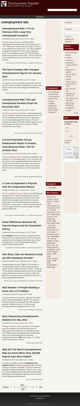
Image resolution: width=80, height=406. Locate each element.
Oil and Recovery (52, 230)
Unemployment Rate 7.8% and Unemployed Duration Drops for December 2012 (20, 103)
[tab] (68, 149)
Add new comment (20, 63)
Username (68, 22)
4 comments (31, 93)
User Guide (52, 188)
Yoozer (68, 79)
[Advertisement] (55, 52)
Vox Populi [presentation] (70, 157)
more (76, 113)
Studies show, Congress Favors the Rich (52, 199)
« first (22, 385)
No (67, 131)
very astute (69, 60)
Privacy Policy (40, 398)
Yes (67, 128)
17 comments (30, 215)
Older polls (68, 141)
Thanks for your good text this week (71, 84)
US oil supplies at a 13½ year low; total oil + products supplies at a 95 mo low (53, 210)
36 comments (30, 281)
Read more (38, 63)
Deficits (68, 110)
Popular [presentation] (69, 149)
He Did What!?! (52, 265)
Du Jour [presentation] (69, 153)
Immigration (70, 108)
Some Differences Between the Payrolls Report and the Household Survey (21, 225)
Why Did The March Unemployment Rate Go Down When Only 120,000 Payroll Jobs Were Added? (21, 353)
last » (23, 389)
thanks (68, 55)
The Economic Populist (23, 3)
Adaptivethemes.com (48, 404)
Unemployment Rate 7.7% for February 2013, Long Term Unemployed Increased (18, 32)
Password (68, 29)
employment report (14, 42)
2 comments (31, 63)
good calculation (71, 52)
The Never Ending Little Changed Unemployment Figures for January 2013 (21, 73)
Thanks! (68, 58)
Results (67, 143)
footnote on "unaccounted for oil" (72, 65)
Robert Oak (14, 39)
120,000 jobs (29, 367)
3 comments (31, 309)
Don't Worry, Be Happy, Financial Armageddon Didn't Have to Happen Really (53, 249)
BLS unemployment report (14, 193)
